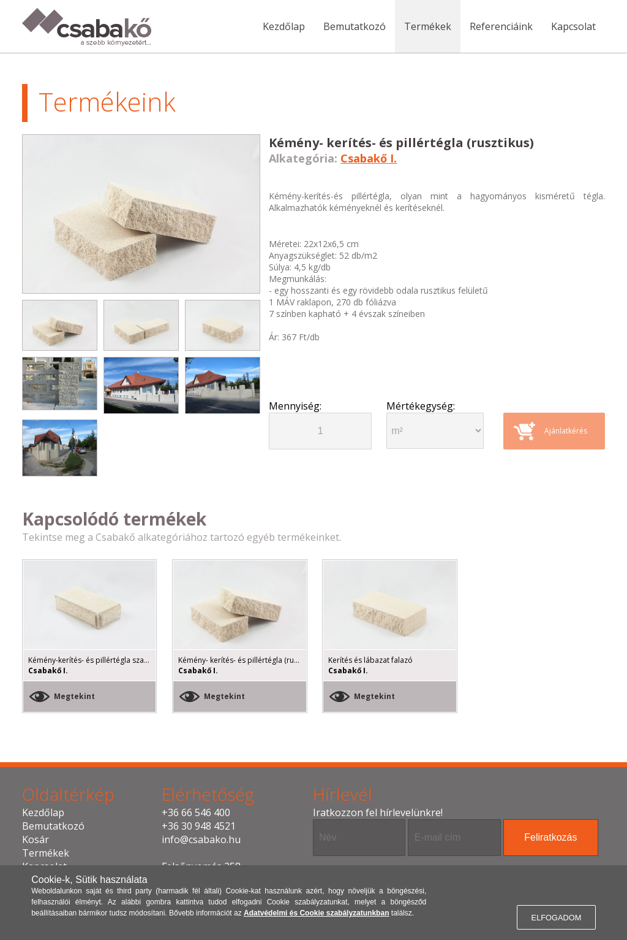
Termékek (427, 26)
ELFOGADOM (556, 917)
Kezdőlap (284, 26)
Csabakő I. (368, 158)
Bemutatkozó (354, 26)
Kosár (35, 839)
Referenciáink (501, 26)
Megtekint (74, 696)
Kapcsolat (573, 26)
